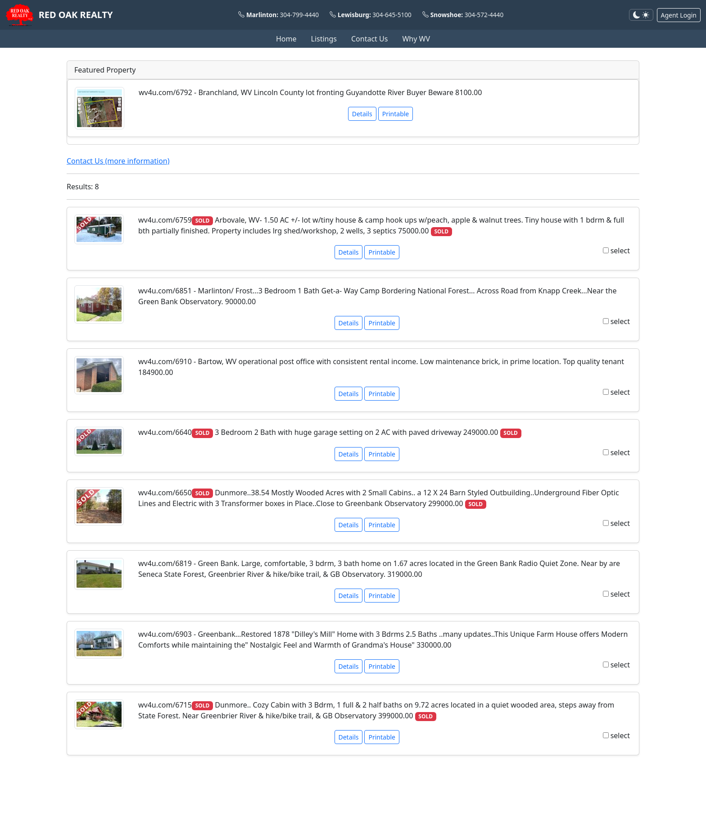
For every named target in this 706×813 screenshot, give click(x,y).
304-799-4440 (299, 14)
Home (286, 39)
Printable (395, 114)
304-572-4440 (484, 14)
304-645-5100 (392, 14)
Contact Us (369, 39)
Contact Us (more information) (118, 161)
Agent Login (679, 15)
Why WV (416, 39)
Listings (324, 39)
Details (362, 114)
